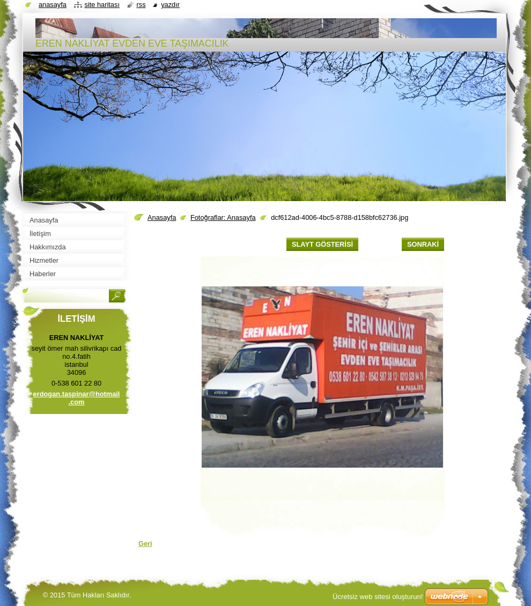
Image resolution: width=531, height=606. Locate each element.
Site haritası (102, 5)
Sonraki (423, 244)
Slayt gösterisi (322, 244)
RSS (141, 5)
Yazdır (170, 5)
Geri (145, 544)
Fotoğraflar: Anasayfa (223, 217)
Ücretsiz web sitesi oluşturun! (378, 597)
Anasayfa (162, 217)
